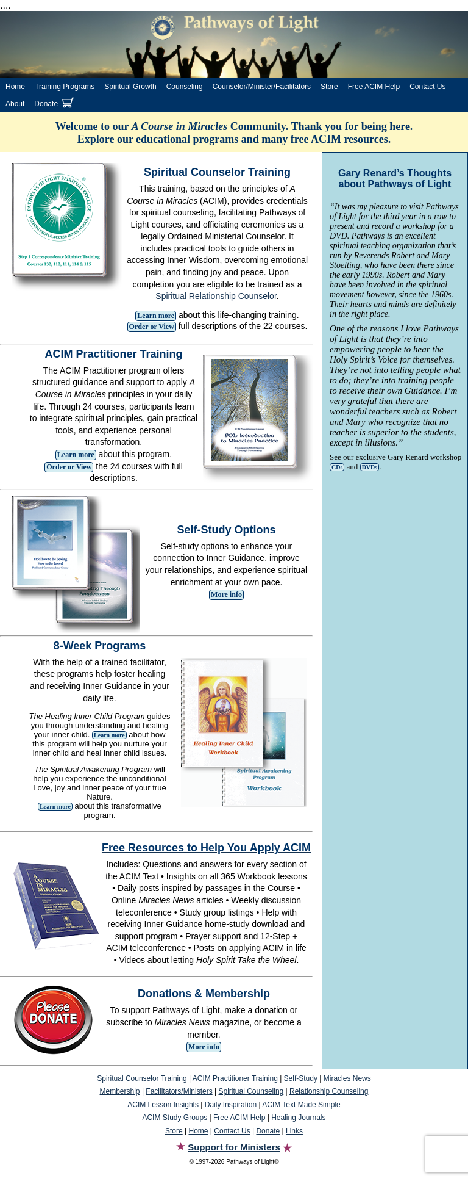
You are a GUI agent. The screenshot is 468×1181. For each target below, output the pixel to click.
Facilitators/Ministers (179, 1091)
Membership (120, 1091)
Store (329, 86)
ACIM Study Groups (174, 1117)
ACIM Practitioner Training (235, 1078)
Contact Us (427, 86)
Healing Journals (298, 1117)
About (14, 103)
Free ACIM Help (374, 86)
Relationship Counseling (328, 1091)
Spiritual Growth (130, 86)
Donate (46, 103)
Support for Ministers (234, 1147)
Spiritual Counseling (251, 1091)
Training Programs (64, 86)
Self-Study (300, 1078)
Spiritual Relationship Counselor (215, 296)
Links (294, 1131)
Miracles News (347, 1078)
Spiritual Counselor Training (141, 1078)
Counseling (184, 86)
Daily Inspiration (231, 1104)
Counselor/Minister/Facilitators (262, 86)
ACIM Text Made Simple (301, 1104)
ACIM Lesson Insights (163, 1104)
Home (15, 86)
